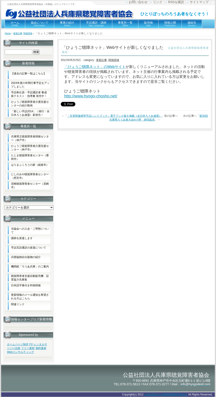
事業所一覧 (125, 24)
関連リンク (18, 304)
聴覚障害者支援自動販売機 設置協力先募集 (30, 277)
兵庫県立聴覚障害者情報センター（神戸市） (30, 138)
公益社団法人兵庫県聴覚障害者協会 (165, 394)
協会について (39, 24)
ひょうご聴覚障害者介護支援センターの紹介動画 (30, 103)
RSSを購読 (176, 2)
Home (8, 33)
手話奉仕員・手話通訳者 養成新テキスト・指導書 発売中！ (29, 94)
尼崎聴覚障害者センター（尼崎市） (30, 185)
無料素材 (41, 348)
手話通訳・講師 (96, 24)
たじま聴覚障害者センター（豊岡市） (30, 157)
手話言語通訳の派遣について (28, 247)
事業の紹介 (67, 24)
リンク (157, 2)
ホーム (15, 24)
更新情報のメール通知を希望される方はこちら (30, 296)
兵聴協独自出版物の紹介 (26, 257)
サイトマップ (199, 2)
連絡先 (191, 24)
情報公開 (170, 24)
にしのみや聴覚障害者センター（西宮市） (30, 176)
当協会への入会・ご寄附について (30, 230)
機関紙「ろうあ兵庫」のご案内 (30, 266)
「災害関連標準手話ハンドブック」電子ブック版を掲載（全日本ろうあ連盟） (114, 115)
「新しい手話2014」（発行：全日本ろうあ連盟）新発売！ (30, 113)
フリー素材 (28, 348)
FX (31, 344)
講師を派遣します (22, 238)
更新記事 (17, 33)
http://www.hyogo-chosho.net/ (90, 96)
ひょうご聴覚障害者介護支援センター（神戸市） (30, 147)
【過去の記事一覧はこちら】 (28, 73)
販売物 (148, 24)
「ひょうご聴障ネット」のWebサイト (95, 67)
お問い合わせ (138, 2)
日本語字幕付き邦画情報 (26, 285)
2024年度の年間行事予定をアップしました (30, 84)
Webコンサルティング (20, 352)
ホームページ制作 (18, 344)
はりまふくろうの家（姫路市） (30, 164)
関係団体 (27, 33)
